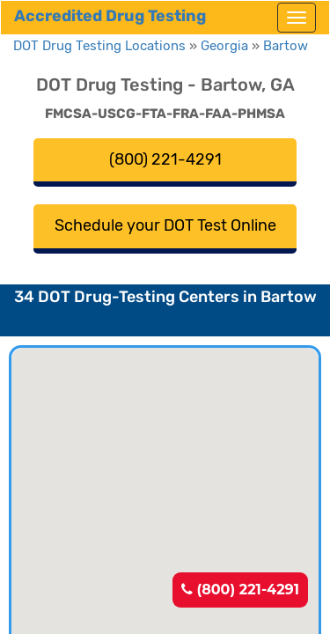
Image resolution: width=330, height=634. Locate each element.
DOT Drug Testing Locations (99, 46)
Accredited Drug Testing (110, 16)
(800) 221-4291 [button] (165, 159)
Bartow (285, 46)
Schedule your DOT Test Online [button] (165, 225)
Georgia (224, 46)
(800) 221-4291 (240, 589)
